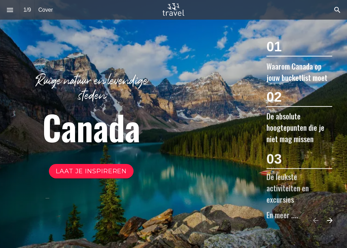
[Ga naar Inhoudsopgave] (91, 171)
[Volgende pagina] (330, 220)
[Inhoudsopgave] (10, 10)
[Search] (337, 10)
